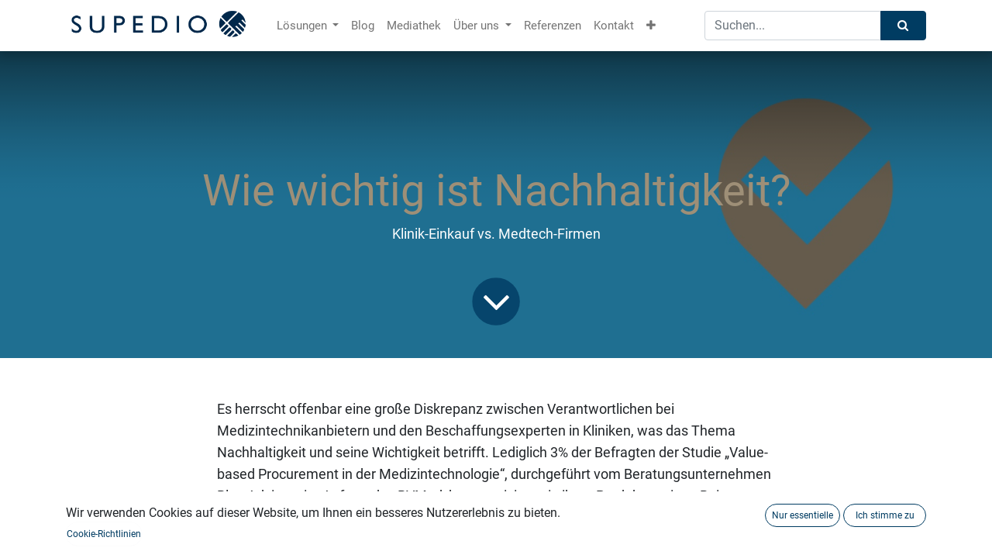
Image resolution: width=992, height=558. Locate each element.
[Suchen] (903, 26)
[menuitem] (363, 26)
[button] (651, 26)
